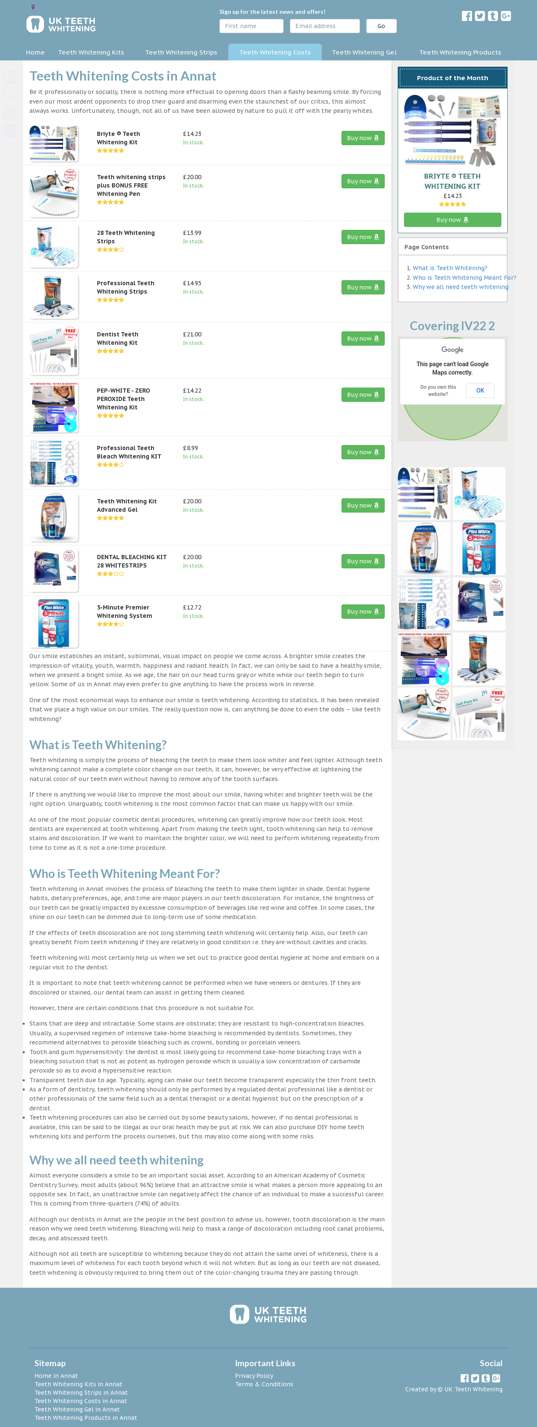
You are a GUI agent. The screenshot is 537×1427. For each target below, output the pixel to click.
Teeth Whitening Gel (364, 52)
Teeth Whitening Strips (181, 52)
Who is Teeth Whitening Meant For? (464, 277)
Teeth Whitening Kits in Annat (78, 1384)
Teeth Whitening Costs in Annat (80, 1401)
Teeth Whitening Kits (91, 52)
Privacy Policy (254, 1376)
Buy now (363, 138)
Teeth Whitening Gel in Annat (77, 1409)
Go (381, 26)
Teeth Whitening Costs (275, 52)
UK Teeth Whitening (473, 1389)
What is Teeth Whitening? (450, 268)
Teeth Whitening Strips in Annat (81, 1392)
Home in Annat (56, 1376)
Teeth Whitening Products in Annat (85, 1418)
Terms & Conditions (264, 1384)
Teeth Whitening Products (460, 52)
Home (35, 52)
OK (481, 390)
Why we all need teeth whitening (460, 287)
